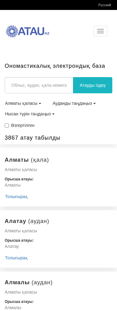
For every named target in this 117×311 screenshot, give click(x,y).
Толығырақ (16, 196)
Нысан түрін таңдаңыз (30, 113)
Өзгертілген (20, 125)
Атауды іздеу (93, 85)
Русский (104, 5)
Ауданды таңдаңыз (74, 103)
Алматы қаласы (23, 103)
